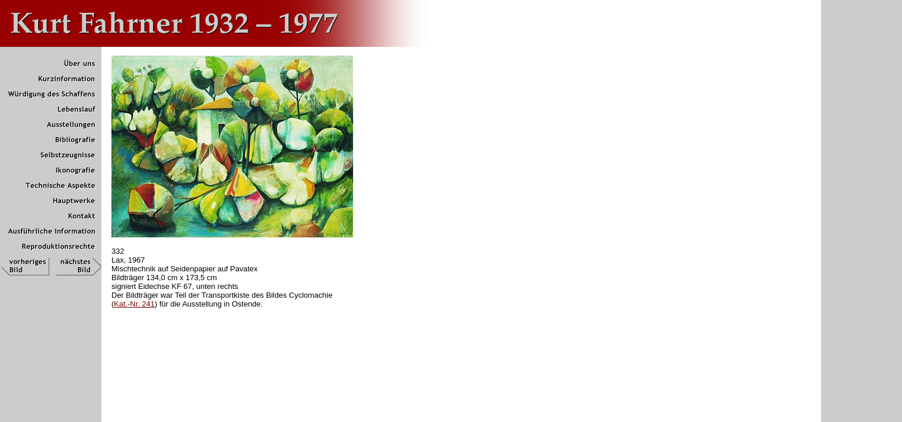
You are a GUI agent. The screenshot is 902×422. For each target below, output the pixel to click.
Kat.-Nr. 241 (134, 304)
